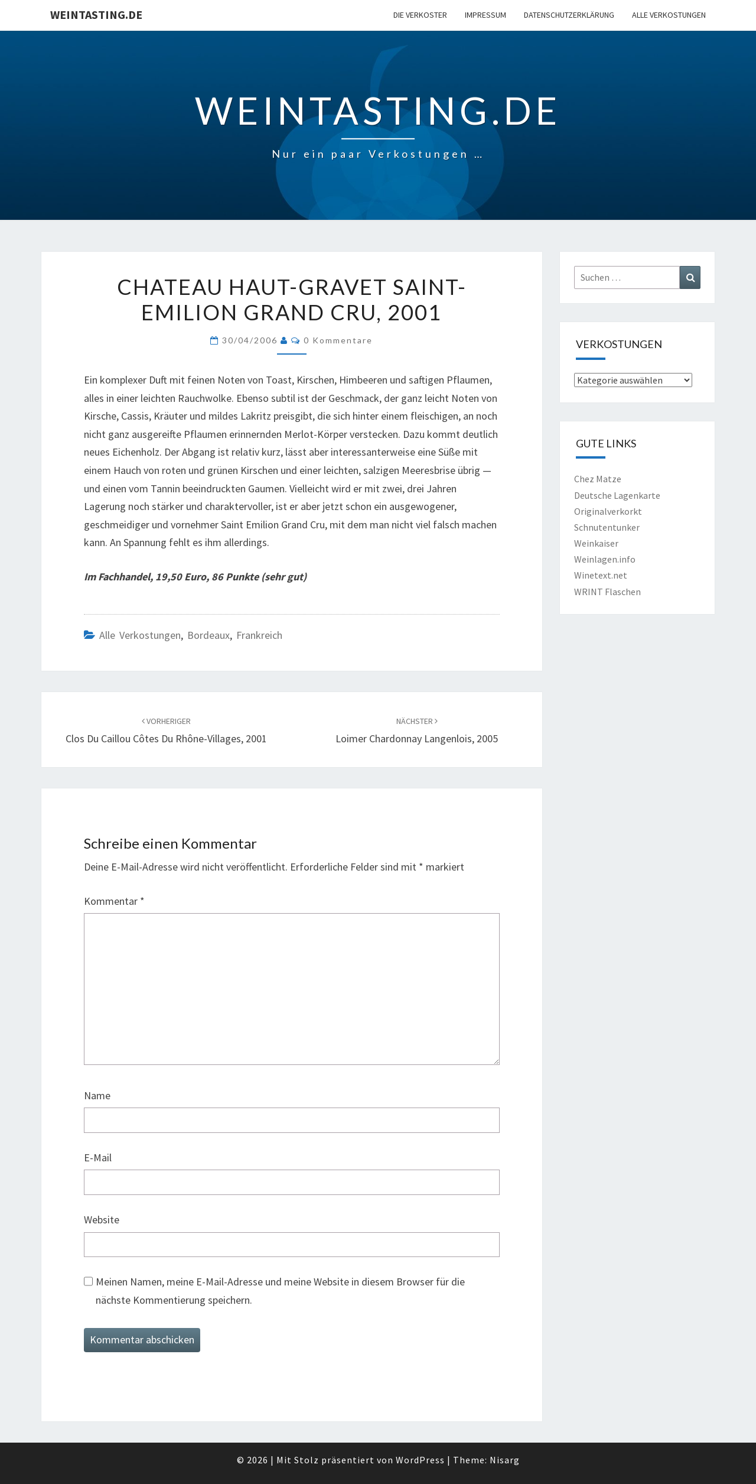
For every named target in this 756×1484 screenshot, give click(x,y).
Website (101, 1219)
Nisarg (505, 1460)
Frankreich (259, 635)
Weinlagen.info (605, 559)
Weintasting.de (96, 14)
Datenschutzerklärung (569, 14)
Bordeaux (208, 635)
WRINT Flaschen (607, 592)
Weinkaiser (596, 543)
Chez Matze (597, 479)
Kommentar (114, 901)
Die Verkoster (420, 14)
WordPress (420, 1460)
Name (97, 1095)
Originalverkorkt (608, 511)
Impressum (485, 14)
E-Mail (98, 1157)
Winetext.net (600, 575)
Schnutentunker (607, 527)
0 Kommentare (338, 340)
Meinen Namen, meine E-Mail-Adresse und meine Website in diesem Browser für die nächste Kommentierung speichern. (280, 1291)
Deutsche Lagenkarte (617, 495)
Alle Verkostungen (669, 14)
